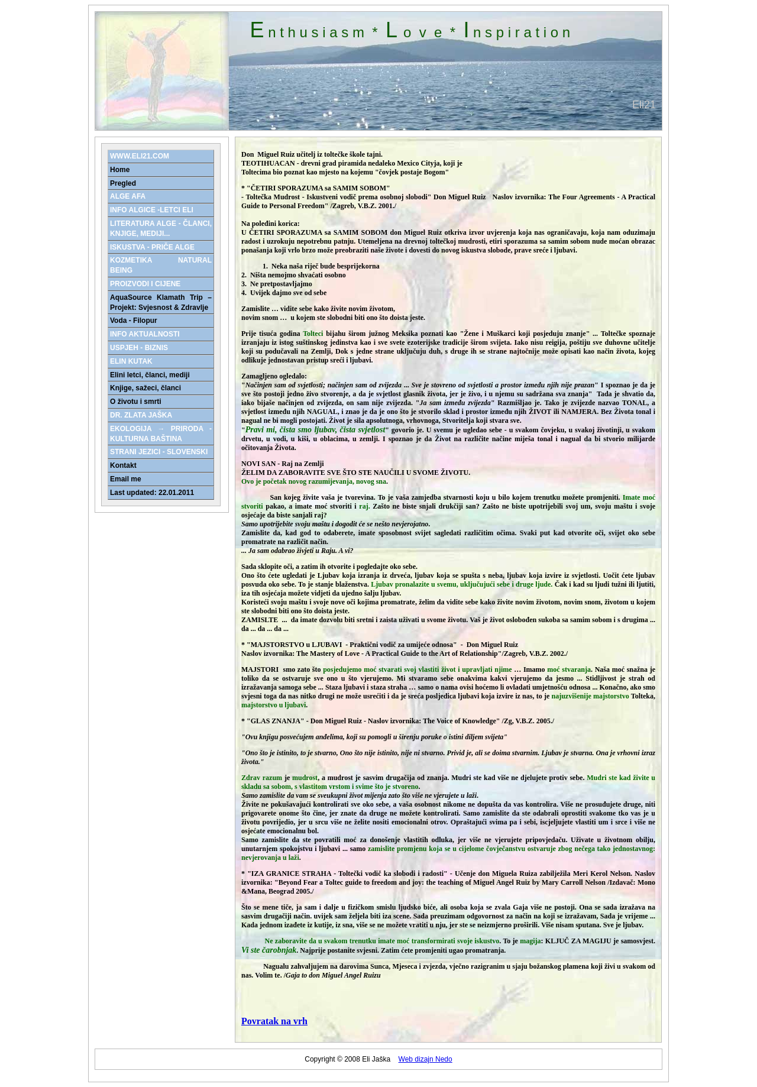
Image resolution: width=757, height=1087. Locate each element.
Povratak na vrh (274, 1021)
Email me (125, 479)
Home (120, 170)
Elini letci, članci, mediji (150, 375)
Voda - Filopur (133, 320)
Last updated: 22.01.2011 (152, 492)
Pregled (123, 183)
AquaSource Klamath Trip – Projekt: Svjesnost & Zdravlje (161, 302)
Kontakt (123, 465)
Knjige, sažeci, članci (145, 388)
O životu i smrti (135, 401)
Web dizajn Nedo (425, 1059)
